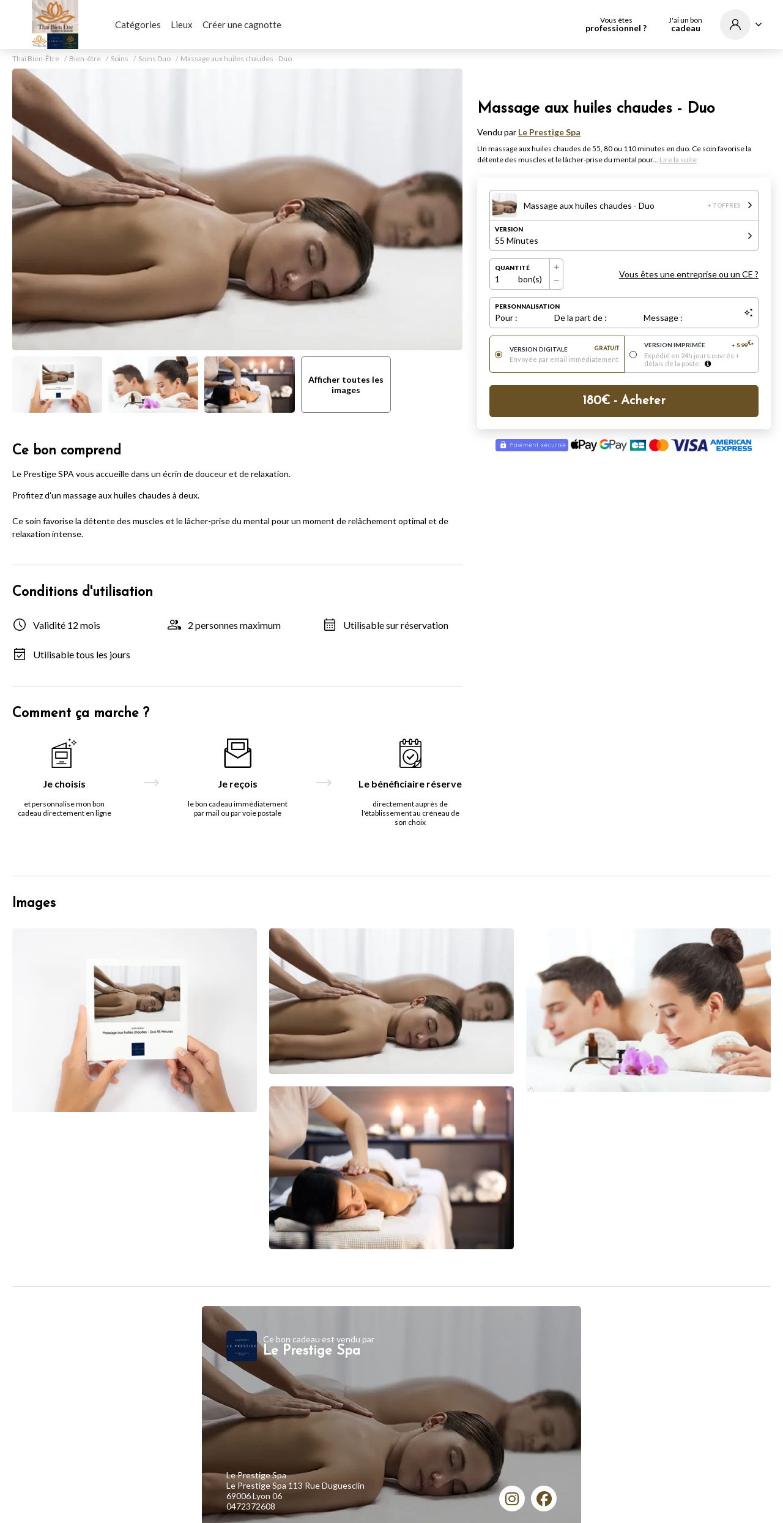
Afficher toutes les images (346, 384)
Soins (119, 58)
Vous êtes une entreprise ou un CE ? (689, 274)
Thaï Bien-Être (35, 58)
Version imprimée (699, 345)
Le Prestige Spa (549, 132)
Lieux (182, 24)
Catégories (138, 24)
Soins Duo (154, 58)
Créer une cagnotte (241, 24)
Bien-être (85, 58)
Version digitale (564, 349)
